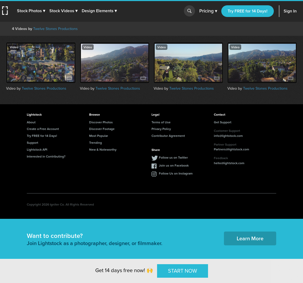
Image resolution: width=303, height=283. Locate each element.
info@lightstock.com (228, 135)
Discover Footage (102, 129)
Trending (95, 142)
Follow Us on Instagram (176, 173)
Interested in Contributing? (46, 156)
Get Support (222, 122)
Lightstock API (37, 149)
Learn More (250, 238)
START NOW (182, 271)
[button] (31, 11)
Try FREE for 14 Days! (247, 11)
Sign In (290, 11)
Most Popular (98, 135)
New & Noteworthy (102, 149)
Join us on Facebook (174, 165)
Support (32, 142)
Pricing (208, 11)
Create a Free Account (43, 129)
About (31, 122)
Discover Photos (101, 122)
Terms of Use (161, 122)
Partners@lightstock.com (231, 149)
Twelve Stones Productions (55, 29)
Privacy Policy (161, 129)
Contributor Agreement (168, 135)
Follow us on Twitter (173, 157)
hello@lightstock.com (229, 163)
